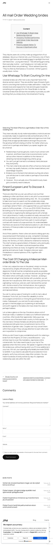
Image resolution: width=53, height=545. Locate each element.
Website (5, 444)
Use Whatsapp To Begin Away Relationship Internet (27, 34)
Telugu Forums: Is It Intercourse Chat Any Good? (10, 379)
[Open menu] (49, 3)
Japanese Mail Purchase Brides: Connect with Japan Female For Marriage (36, 379)
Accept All (40, 538)
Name (5, 428)
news (31, 59)
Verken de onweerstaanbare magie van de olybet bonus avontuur (21, 484)
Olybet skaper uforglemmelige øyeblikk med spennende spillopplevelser (19, 491)
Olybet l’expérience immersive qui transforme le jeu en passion (21, 499)
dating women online (19, 19)
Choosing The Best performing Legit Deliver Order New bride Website (28, 39)
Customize (10, 538)
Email (4, 436)
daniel (10, 19)
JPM (4, 3)
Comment (6, 406)
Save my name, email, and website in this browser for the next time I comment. (25, 452)
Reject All (25, 538)
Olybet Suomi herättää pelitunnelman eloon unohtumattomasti (19, 506)
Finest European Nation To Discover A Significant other (26, 46)
